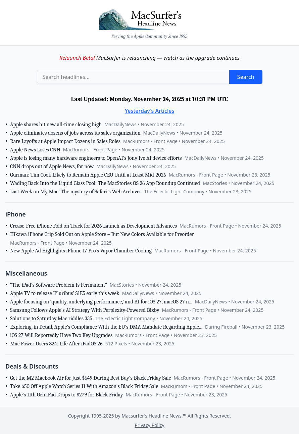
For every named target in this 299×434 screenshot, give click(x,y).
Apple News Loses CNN (35, 150)
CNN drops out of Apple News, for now (52, 166)
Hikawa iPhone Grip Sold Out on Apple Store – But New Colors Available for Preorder (102, 234)
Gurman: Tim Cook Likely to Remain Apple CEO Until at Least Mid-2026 (88, 175)
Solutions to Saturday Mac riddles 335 (51, 319)
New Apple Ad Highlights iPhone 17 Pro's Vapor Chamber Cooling (81, 251)
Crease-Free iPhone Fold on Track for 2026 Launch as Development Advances (93, 226)
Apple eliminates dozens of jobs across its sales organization (75, 133)
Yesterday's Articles (150, 110)
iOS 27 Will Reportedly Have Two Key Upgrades (61, 335)
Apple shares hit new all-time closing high (56, 125)
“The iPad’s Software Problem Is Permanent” (58, 285)
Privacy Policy (149, 425)
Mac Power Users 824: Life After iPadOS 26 (56, 344)
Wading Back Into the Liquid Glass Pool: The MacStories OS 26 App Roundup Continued (105, 183)
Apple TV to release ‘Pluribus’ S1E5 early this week (64, 293)
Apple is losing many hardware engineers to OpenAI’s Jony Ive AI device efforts (96, 158)
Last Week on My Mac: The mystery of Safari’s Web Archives (75, 192)
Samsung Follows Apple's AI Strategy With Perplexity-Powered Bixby (84, 310)
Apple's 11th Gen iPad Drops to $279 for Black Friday (66, 395)
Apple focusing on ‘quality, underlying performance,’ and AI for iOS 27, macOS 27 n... (101, 302)
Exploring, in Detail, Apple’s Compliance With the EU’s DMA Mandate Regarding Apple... (106, 327)
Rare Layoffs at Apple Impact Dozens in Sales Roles (65, 141)
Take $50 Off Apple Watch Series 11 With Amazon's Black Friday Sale (84, 386)
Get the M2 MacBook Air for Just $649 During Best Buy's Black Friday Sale (90, 378)
